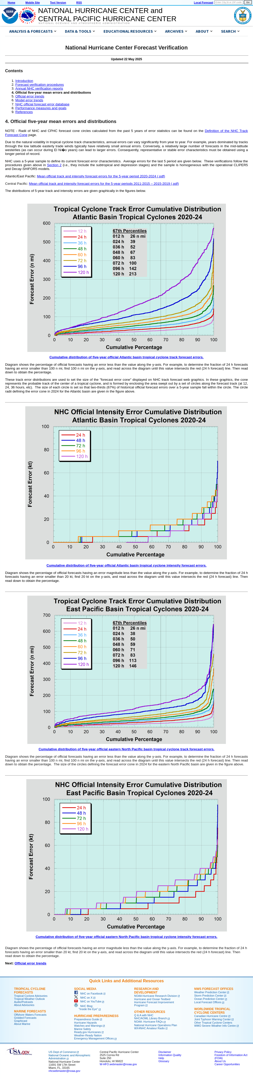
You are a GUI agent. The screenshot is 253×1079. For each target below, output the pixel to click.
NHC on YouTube (87, 1001)
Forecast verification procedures (39, 85)
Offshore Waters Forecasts (30, 1014)
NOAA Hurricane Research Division (155, 995)
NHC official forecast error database (42, 104)
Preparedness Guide (86, 1019)
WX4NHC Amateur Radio (149, 1028)
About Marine (22, 1023)
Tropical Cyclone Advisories (31, 995)
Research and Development (146, 990)
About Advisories (24, 1005)
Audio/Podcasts (23, 1001)
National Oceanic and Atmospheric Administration (84, 23)
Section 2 (54, 165)
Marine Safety (82, 1029)
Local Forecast (203, 2)
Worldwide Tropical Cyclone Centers (212, 1010)
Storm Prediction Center (208, 995)
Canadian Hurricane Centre (210, 1015)
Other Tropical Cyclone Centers (213, 1022)
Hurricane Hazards (85, 1022)
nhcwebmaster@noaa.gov (64, 1070)
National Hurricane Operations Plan (155, 1025)
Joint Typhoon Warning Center (212, 1019)
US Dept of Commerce (62, 1051)
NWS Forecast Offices (213, 989)
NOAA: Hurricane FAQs (148, 1021)
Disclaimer (164, 1051)
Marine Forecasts (30, 1011)
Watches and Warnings (88, 1025)
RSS (79, 2)
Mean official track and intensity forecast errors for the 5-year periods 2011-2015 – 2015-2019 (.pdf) (104, 184)
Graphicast (20, 1020)
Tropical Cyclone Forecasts (29, 990)
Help (161, 1058)
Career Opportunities (227, 1064)
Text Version (58, 2)
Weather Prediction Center (210, 992)
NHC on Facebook (88, 993)
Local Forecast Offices (207, 1002)
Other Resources (149, 1012)
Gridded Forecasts (25, 1017)
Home (11, 2)
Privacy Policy (222, 1051)
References (24, 112)
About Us (220, 1061)
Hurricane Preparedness (96, 1016)
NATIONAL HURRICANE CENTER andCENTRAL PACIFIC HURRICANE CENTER (107, 15)
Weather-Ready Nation (88, 1035)
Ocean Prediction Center (209, 998)
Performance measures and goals (40, 108)
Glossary (163, 1061)
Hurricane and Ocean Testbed (152, 999)
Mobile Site (33, 2)
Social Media (85, 989)
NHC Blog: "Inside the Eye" (86, 1007)
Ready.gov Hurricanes (87, 1032)
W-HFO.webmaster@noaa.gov (118, 1064)
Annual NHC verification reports (39, 88)
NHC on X (83, 997)
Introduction (24, 81)
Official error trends (29, 96)
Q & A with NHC (143, 1015)
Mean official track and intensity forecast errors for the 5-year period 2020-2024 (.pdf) (101, 176)
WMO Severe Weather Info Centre (215, 1025)
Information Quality (169, 1055)
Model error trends (29, 100)
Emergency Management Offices (94, 1038)
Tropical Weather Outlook (29, 998)
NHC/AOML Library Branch (150, 1018)
